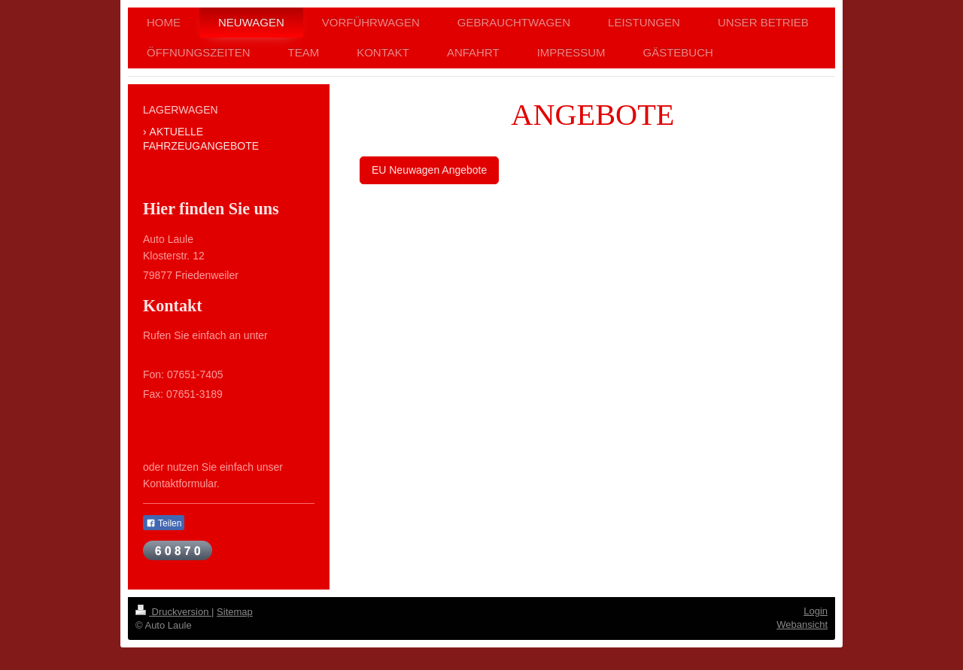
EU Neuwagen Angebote (429, 170)
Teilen (163, 523)
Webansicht (802, 624)
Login (816, 611)
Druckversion (173, 611)
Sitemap (235, 611)
